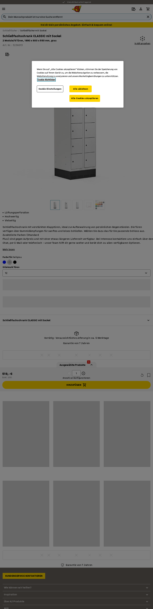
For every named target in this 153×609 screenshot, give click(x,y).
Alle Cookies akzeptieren (84, 98)
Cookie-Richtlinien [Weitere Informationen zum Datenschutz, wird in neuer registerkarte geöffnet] (46, 79)
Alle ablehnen (80, 88)
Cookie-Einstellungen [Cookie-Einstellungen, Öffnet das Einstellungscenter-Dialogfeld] (50, 88)
